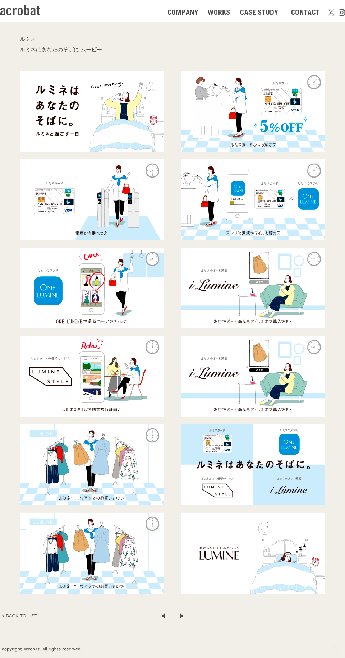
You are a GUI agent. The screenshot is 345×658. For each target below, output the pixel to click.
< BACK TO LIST (19, 615)
